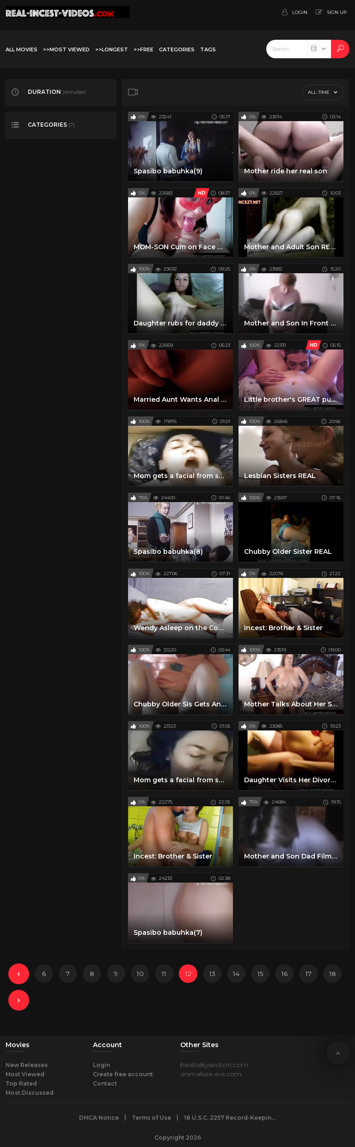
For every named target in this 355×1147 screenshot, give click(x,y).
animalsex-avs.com (210, 1074)
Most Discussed (30, 1092)
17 (309, 973)
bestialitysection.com (214, 1065)
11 (164, 973)
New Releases (27, 1064)
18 (332, 973)
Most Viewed (25, 1074)
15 (260, 973)
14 (236, 973)
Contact (105, 1083)
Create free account (123, 1074)
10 (140, 973)
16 (285, 973)
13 (212, 973)
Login (101, 1064)
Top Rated (21, 1083)
